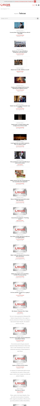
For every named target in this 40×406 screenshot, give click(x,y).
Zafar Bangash (20, 164)
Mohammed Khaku (20, 71)
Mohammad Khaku (20, 220)
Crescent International (20, 35)
